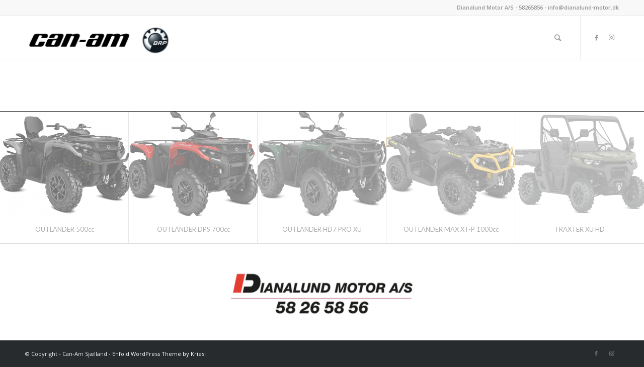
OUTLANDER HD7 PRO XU (322, 229)
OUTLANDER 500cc (64, 229)
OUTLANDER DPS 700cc (193, 229)
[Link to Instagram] (611, 37)
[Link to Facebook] (596, 37)
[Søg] (558, 38)
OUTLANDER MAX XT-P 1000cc (451, 229)
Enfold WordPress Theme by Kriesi (159, 353)
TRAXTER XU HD (579, 229)
